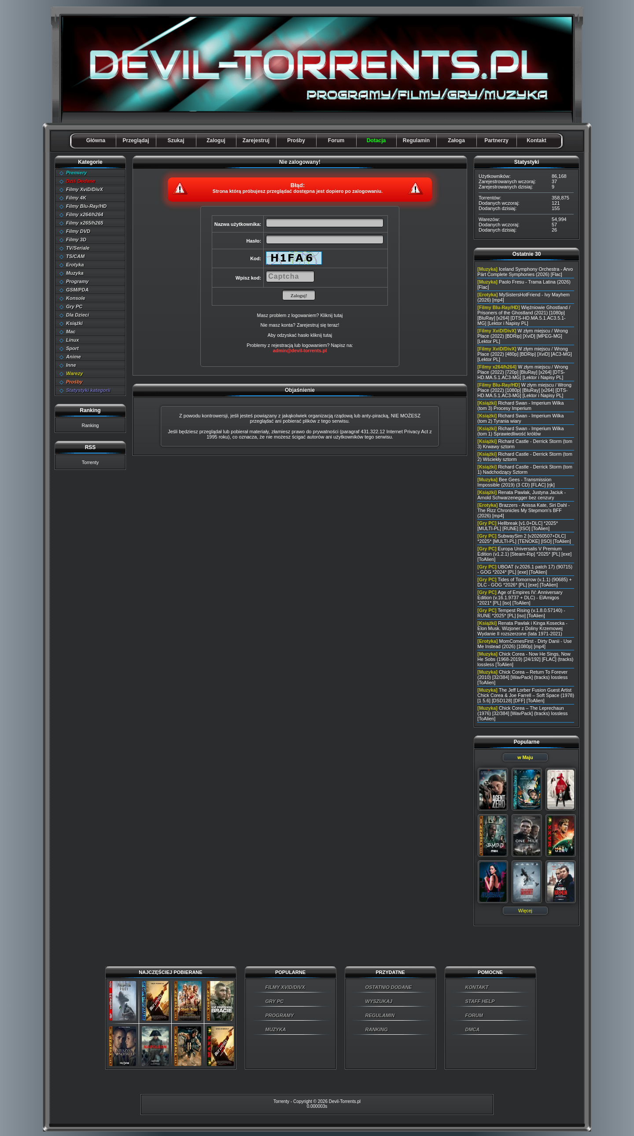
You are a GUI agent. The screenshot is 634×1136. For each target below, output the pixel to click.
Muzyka (75, 273)
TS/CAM (75, 256)
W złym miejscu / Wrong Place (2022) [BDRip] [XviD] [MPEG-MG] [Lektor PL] (522, 336)
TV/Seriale (77, 248)
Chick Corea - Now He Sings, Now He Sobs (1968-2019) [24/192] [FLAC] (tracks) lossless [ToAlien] (525, 659)
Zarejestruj (256, 140)
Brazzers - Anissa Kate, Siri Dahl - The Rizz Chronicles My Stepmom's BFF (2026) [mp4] (523, 510)
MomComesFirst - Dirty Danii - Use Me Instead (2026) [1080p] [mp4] (524, 643)
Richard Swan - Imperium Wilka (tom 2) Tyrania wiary (520, 418)
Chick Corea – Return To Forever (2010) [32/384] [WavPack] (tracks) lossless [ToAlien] (522, 677)
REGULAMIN (380, 1015)
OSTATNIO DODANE (388, 987)
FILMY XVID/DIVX (285, 987)
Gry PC (74, 306)
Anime (73, 356)
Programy (77, 281)
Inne (71, 365)
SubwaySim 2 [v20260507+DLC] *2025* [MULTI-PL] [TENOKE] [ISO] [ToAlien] (524, 538)
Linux (72, 340)
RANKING (376, 1029)
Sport (72, 348)
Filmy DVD (78, 231)
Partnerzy (496, 140)
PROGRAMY (279, 1015)
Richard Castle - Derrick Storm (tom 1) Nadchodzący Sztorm (524, 469)
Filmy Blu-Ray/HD (86, 206)
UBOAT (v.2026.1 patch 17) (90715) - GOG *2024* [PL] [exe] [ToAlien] (524, 569)
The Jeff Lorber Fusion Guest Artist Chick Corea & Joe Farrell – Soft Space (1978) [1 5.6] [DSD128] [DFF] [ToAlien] (525, 695)
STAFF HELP (480, 1001)
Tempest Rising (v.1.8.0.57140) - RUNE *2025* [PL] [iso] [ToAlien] (521, 613)
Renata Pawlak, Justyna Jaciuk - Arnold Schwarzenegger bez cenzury (521, 495)
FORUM (474, 1015)
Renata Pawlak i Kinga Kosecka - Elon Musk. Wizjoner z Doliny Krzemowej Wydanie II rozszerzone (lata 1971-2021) (522, 628)
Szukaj (175, 140)
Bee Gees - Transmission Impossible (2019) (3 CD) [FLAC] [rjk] (515, 482)
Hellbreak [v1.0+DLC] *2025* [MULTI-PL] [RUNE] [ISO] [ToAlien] (517, 525)
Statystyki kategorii (88, 390)
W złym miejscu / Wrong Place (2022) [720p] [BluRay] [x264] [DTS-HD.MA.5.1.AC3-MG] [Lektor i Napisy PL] (522, 372)
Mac (70, 331)
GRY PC (274, 1001)
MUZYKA (275, 1029)
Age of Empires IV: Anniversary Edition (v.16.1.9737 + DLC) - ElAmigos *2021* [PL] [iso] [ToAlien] (519, 597)
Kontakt (536, 140)
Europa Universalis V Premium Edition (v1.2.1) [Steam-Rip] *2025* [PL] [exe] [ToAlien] (524, 554)
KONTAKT (477, 987)
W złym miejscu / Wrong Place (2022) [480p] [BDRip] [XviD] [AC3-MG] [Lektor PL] (524, 354)
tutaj (327, 335)
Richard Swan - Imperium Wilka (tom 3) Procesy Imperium (520, 405)
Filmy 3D (76, 239)
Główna (95, 140)
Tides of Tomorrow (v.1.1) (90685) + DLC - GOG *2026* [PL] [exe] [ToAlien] (524, 582)
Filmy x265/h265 (84, 222)
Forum (336, 140)
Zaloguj (215, 140)
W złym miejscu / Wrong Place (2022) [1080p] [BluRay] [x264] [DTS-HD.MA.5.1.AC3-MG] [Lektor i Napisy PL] (524, 390)
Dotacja (376, 140)
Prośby (296, 140)
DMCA (472, 1029)
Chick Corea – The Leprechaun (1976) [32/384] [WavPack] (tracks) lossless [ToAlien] (522, 713)
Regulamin (416, 140)
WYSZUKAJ (379, 1001)
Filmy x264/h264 (84, 214)
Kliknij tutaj (331, 315)
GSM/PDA (77, 289)
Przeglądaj (135, 140)
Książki (74, 323)
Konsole (75, 298)
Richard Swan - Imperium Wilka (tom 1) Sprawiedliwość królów (520, 431)
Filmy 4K (76, 197)
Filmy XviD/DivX (84, 189)
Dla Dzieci (77, 314)
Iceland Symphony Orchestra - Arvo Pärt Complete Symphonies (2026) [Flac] (525, 271)
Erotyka (75, 264)
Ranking (90, 425)
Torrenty (90, 462)
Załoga (456, 140)
